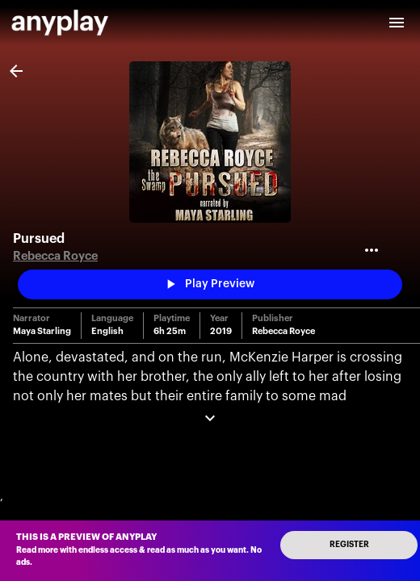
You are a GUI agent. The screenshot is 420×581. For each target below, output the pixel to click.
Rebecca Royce (55, 256)
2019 (221, 331)
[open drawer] (396, 22)
